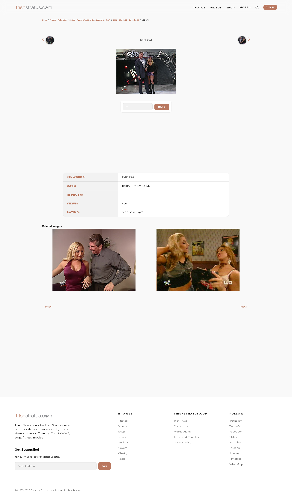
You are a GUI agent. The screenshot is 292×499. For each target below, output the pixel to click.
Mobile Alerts (182, 431)
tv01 (125, 177)
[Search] (257, 7)
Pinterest (235, 458)
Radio (122, 458)
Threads (234, 447)
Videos (122, 426)
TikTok (233, 436)
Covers (122, 447)
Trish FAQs (180, 420)
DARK (270, 7)
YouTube (235, 442)
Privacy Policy (182, 442)
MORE (245, 7)
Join (104, 466)
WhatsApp (236, 464)
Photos (53, 20)
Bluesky (234, 453)
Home (44, 20)
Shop (121, 431)
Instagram (235, 420)
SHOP (230, 7)
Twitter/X (234, 426)
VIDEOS (216, 7)
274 (131, 177)
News (122, 436)
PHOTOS (199, 7)
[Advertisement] (146, 141)
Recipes (123, 442)
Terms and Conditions (187, 436)
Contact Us (181, 426)
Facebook (235, 431)
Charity (122, 453)
